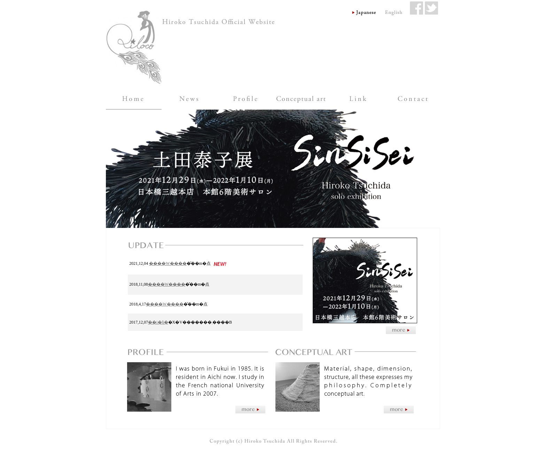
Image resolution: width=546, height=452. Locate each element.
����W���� (167, 263)
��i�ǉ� (158, 322)
